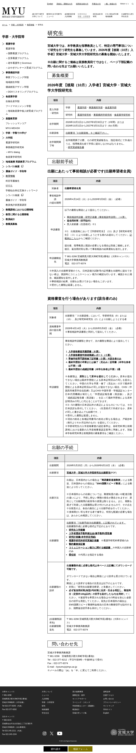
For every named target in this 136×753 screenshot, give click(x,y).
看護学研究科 (84, 114)
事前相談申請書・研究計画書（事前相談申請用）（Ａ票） (97, 217)
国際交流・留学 (78, 695)
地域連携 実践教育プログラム (21, 161)
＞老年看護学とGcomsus (19, 63)
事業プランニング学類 (17, 77)
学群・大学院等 (84, 15)
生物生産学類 (12, 101)
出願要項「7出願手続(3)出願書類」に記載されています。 (96, 522)
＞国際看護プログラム (17, 53)
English (50, 4)
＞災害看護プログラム (17, 58)
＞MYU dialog (13, 152)
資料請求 (56, 749)
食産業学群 (111, 107)
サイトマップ (108, 706)
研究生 (9, 185)
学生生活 (127, 15)
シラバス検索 (12, 166)
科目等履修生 (12, 181)
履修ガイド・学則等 (16, 171)
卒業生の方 (96, 4)
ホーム (4, 25)
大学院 (9, 137)
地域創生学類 (12, 82)
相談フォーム (80, 749)
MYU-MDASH (13, 128)
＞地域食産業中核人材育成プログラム (24, 112)
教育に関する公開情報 (17, 214)
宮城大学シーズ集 (79, 713)
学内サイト (124, 4)
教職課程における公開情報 (19, 209)
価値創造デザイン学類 (17, 87)
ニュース (54, 15)
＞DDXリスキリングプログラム (22, 91)
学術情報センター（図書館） (83, 706)
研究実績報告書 (76, 147)
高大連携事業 (77, 692)
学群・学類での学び (16, 133)
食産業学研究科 (122, 114)
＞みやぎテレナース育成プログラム (24, 67)
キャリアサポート (79, 699)
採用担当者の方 (82, 4)
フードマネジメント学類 (18, 106)
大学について (38, 15)
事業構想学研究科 (103, 114)
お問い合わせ (108, 699)
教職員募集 (11, 224)
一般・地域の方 (110, 4)
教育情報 (30, 25)
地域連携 (111, 15)
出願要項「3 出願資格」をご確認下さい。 (87, 133)
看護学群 (82, 107)
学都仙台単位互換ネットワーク (22, 190)
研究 (98, 15)
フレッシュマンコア (16, 123)
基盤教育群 (11, 118)
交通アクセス (108, 695)
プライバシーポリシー (112, 702)
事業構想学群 (96, 107)
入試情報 (70, 15)
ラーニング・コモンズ (81, 702)
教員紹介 (10, 219)
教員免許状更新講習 (16, 205)
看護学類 (10, 48)
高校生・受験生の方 (64, 4)
